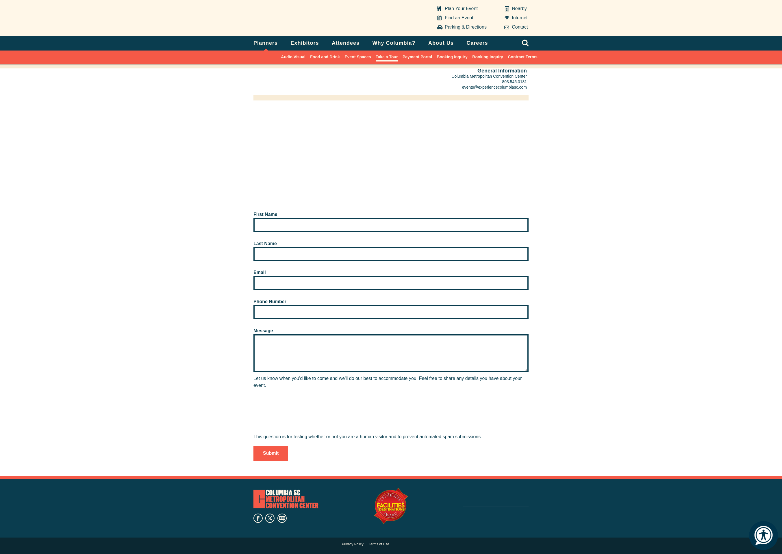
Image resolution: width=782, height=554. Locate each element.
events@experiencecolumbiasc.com (494, 87)
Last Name (265, 243)
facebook (258, 518)
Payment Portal (417, 57)
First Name (265, 214)
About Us (441, 43)
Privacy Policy (353, 544)
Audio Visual (293, 57)
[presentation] (297, 422)
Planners (265, 43)
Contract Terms (522, 57)
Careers (477, 43)
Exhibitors (305, 43)
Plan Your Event (461, 8)
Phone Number (269, 301)
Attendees (346, 43)
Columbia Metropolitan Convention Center (289, 18)
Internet (519, 17)
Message (263, 330)
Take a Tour (387, 57)
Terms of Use (379, 544)
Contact (520, 27)
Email (259, 272)
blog (282, 518)
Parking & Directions (466, 27)
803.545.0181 (514, 81)
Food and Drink (325, 57)
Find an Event (459, 17)
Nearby (519, 8)
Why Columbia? (393, 43)
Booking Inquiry (452, 57)
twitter (270, 518)
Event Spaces (357, 57)
